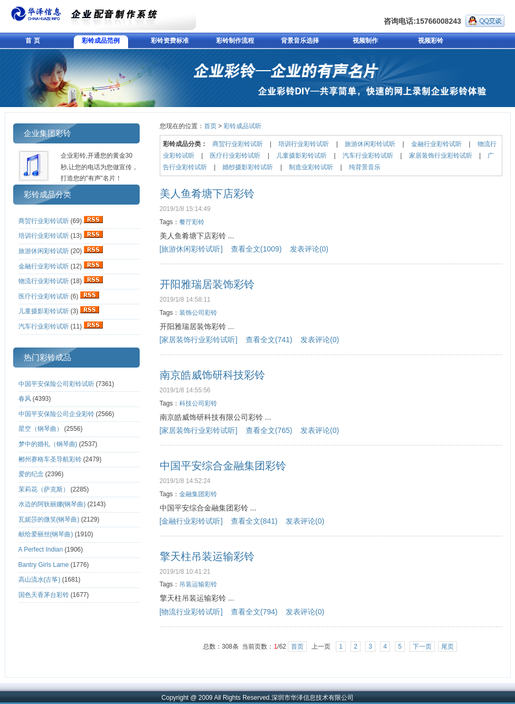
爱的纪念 (31, 474)
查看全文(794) (254, 611)
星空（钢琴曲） (40, 428)
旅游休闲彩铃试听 (43, 251)
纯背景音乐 (365, 167)
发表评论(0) (309, 249)
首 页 (32, 40)
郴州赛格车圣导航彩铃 (50, 459)
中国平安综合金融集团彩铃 (223, 465)
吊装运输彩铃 (198, 584)
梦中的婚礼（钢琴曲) (47, 444)
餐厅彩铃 (192, 222)
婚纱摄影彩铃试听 (247, 167)
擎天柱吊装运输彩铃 (207, 556)
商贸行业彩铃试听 (43, 221)
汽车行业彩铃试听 (43, 326)
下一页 (422, 646)
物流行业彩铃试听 (43, 281)
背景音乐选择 (300, 40)
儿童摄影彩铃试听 (43, 311)
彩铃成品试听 (242, 126)
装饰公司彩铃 (198, 312)
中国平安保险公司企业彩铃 (56, 414)
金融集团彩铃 (198, 494)
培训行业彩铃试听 (43, 235)
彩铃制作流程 (235, 40)
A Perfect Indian (40, 549)
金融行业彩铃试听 (43, 266)
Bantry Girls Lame (43, 564)
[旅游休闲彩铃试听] (191, 249)
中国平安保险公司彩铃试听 (56, 384)
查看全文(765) (269, 430)
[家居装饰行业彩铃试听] (199, 339)
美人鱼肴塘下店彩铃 (207, 193)
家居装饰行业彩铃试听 (440, 155)
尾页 (447, 646)
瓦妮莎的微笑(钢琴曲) (49, 519)
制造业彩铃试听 (311, 167)
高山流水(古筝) (39, 579)
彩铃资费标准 (170, 40)
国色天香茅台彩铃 (43, 595)
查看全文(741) (269, 339)
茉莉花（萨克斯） (43, 489)
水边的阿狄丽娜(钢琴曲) (52, 504)
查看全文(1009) (256, 249)
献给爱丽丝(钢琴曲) (45, 534)
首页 (210, 126)
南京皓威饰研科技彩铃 (212, 375)
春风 (24, 398)
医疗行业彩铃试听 (43, 296)
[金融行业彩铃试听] (191, 521)
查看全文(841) (254, 521)
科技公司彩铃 (198, 403)
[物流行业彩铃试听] (191, 611)
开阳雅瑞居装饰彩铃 (207, 284)
